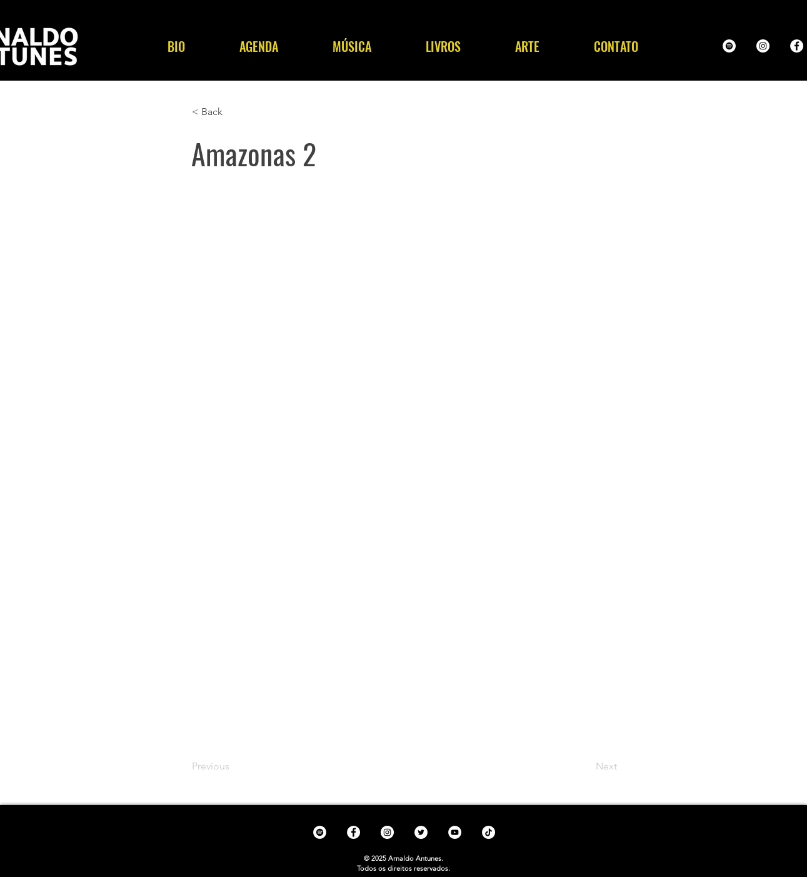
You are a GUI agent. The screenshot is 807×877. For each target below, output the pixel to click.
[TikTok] (488, 832)
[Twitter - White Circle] (421, 832)
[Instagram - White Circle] (762, 46)
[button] (352, 46)
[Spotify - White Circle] (729, 46)
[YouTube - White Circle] (454, 832)
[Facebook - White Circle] (796, 46)
